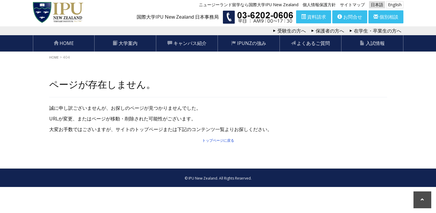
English (395, 4)
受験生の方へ (291, 31)
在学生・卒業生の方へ (377, 31)
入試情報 (372, 43)
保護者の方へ (330, 31)
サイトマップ (352, 4)
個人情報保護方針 (319, 4)
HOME (64, 43)
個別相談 (385, 17)
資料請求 (313, 17)
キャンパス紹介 (187, 43)
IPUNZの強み (248, 43)
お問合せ (349, 17)
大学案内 (125, 43)
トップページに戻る (218, 140)
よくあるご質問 (310, 43)
